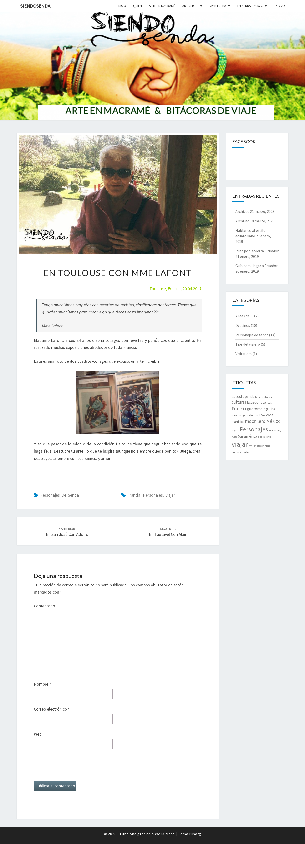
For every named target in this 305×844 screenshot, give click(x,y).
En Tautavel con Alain (168, 532)
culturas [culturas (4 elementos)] (239, 402)
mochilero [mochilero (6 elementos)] (255, 421)
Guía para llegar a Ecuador (256, 265)
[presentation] (70, 767)
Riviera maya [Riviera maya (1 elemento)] (275, 430)
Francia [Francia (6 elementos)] (239, 408)
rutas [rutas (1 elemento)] (234, 436)
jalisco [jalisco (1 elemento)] (246, 415)
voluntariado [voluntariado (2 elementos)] (240, 452)
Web (37, 734)
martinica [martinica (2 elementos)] (238, 422)
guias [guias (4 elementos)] (270, 408)
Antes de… (190, 6)
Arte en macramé (162, 6)
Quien (137, 6)
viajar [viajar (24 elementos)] (240, 444)
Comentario (44, 606)
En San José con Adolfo (67, 532)
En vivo (279, 6)
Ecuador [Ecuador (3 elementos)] (253, 402)
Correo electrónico (52, 709)
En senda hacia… (250, 6)
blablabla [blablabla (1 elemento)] (267, 397)
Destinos (242, 325)
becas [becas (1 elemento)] (258, 397)
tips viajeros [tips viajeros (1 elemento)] (264, 436)
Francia (133, 495)
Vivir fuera (218, 6)
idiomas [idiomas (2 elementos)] (237, 415)
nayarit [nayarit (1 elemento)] (235, 430)
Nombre (42, 684)
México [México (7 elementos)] (273, 421)
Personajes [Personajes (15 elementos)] (254, 429)
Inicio (122, 6)
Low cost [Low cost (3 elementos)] (266, 415)
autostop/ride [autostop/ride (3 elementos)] (243, 396)
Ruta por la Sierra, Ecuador (257, 251)
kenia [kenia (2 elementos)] (254, 415)
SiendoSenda (35, 6)
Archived (242, 211)
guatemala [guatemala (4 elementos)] (256, 408)
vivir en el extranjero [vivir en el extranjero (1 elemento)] (259, 445)
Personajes (153, 495)
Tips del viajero (247, 344)
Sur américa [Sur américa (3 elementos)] (247, 436)
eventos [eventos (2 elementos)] (266, 402)
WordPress (165, 833)
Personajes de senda (59, 495)
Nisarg (195, 833)
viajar (170, 495)
